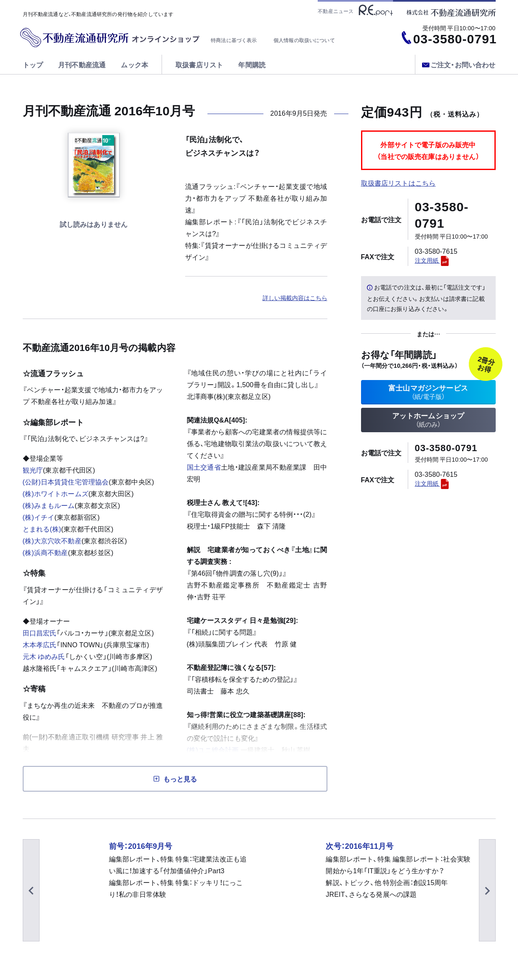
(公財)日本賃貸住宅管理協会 (66, 481)
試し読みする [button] (93, 225)
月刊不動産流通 (82, 64)
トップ (33, 64)
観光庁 (33, 470)
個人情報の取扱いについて (304, 40)
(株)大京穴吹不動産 (52, 540)
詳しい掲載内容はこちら (295, 297)
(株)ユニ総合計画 (213, 749)
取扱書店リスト (199, 64)
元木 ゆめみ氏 (44, 656)
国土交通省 (204, 467)
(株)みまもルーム (49, 505)
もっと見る (180, 779)
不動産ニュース (355, 10)
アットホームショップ (428, 423)
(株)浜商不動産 (45, 552)
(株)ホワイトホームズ (55, 493)
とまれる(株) (42, 529)
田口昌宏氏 (40, 632)
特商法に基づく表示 (234, 40)
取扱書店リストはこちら (398, 183)
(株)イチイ (39, 517)
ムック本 (134, 64)
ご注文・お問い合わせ (459, 64)
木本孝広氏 (40, 644)
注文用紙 (432, 260)
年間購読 (252, 64)
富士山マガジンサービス (428, 393)
